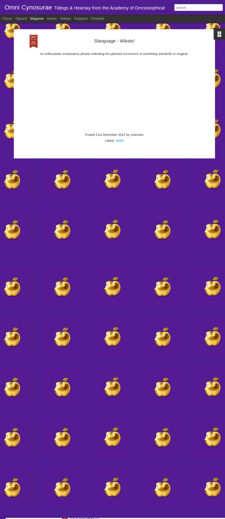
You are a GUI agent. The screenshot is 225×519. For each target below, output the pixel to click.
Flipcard (21, 18)
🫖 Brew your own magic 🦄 (93, 514)
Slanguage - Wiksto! (114, 28)
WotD (120, 128)
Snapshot (81, 18)
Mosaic (52, 18)
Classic (7, 18)
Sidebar (65, 18)
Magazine (37, 18)
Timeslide (97, 18)
